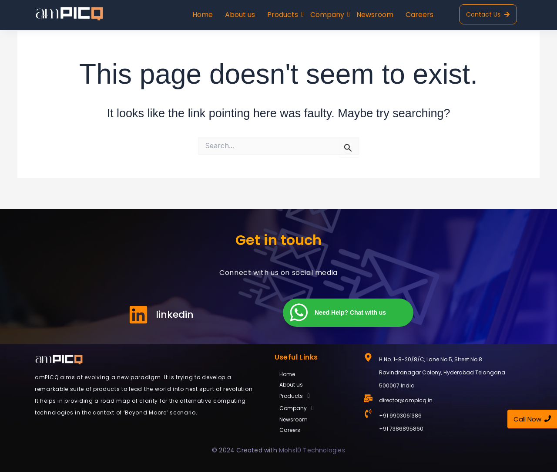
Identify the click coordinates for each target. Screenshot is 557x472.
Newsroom (374, 15)
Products (283, 15)
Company (328, 15)
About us (240, 15)
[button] (315, 396)
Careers (419, 15)
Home (202, 15)
